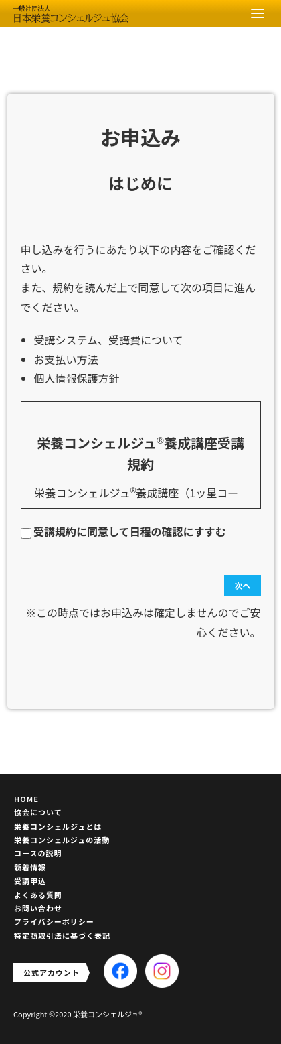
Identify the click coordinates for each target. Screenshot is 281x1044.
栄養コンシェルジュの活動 (62, 839)
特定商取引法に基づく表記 (62, 935)
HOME (26, 798)
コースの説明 (38, 853)
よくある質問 (38, 894)
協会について (38, 812)
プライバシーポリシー (54, 921)
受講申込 (30, 880)
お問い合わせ (38, 908)
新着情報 (30, 867)
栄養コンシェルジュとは (58, 826)
